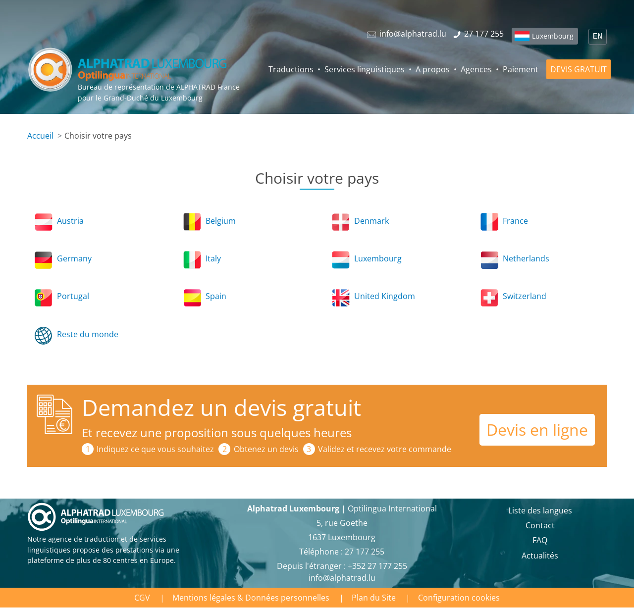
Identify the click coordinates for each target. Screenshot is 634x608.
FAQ (539, 540)
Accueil (40, 135)
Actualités (540, 555)
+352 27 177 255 (377, 565)
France (515, 220)
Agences (476, 69)
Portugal (73, 296)
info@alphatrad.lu (342, 577)
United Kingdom (384, 296)
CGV (142, 597)
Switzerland (524, 296)
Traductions (291, 69)
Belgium (221, 220)
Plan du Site (374, 597)
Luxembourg (553, 36)
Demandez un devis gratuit (221, 407)
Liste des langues (540, 510)
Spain (216, 296)
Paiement (520, 69)
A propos (433, 69)
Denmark (371, 220)
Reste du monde (87, 334)
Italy (213, 258)
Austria (70, 220)
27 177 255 (364, 551)
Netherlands (526, 258)
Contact (540, 525)
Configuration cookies (459, 597)
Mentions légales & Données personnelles (250, 597)
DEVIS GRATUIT (578, 69)
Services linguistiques (364, 69)
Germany (74, 258)
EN (597, 36)
